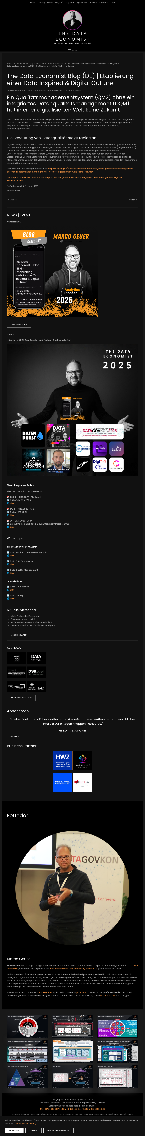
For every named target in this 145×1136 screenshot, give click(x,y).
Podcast (93, 2)
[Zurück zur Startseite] (72, 27)
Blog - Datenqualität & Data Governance (64, 90)
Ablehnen (33, 1130)
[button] (72, 50)
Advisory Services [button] (45, 2)
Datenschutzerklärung (24, 1123)
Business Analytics (31, 177)
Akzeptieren (14, 1130)
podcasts (81, 992)
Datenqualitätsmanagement (55, 177)
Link (12, 503)
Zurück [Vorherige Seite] (12, 200)
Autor (112, 2)
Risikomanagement (103, 177)
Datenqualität (14, 177)
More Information (19, 325)
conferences (45, 992)
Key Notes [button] (103, 2)
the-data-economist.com (53, 1108)
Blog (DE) (59, 2)
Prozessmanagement (82, 177)
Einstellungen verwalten (58, 1130)
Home (32, 2)
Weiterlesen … (16, 737)
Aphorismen (82, 2)
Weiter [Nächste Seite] (133, 200)
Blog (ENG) (70, 2)
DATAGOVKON (107, 995)
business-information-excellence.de (86, 1108)
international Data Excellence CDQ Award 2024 (74, 968)
